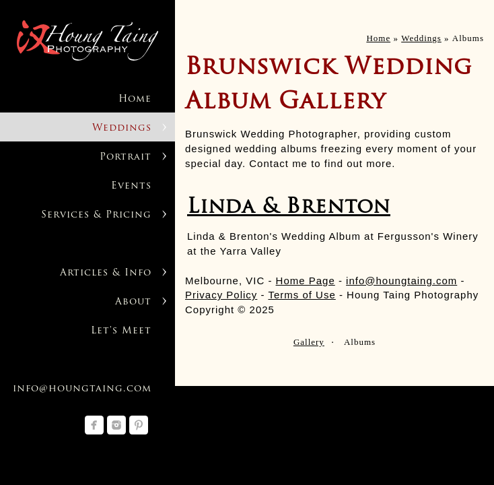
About (133, 302)
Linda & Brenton (288, 207)
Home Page (305, 280)
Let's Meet (121, 331)
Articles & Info (105, 273)
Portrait (125, 157)
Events (131, 186)
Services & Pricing (96, 215)
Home (134, 99)
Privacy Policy (221, 294)
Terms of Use (301, 294)
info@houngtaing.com (82, 389)
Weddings (121, 128)
